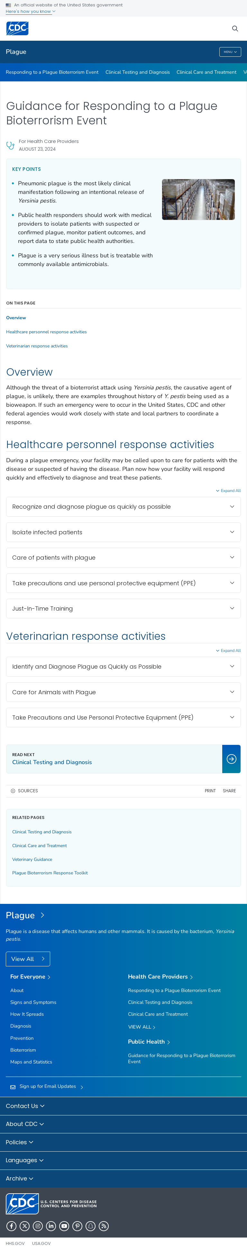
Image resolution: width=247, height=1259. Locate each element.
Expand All (231, 491)
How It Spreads (27, 1014)
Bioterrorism (23, 1050)
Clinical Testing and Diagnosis (137, 72)
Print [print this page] (210, 791)
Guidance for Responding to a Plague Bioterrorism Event (181, 1058)
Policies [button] (20, 1142)
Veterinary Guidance (32, 859)
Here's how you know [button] (31, 11)
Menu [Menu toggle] (230, 52)
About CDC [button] (25, 1124)
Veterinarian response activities (37, 346)
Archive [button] (20, 1178)
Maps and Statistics (31, 1062)
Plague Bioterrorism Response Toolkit (50, 873)
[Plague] (123, 916)
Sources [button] (28, 791)
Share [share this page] (229, 791)
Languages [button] (25, 1160)
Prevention (22, 1038)
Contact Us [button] (25, 1106)
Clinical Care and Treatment (206, 72)
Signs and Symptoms (33, 1002)
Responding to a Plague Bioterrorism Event (52, 72)
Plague (16, 51)
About (16, 990)
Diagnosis (20, 1026)
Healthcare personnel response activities (46, 332)
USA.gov (41, 1243)
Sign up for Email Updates (48, 1086)
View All (23, 959)
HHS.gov (15, 1243)
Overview (16, 318)
